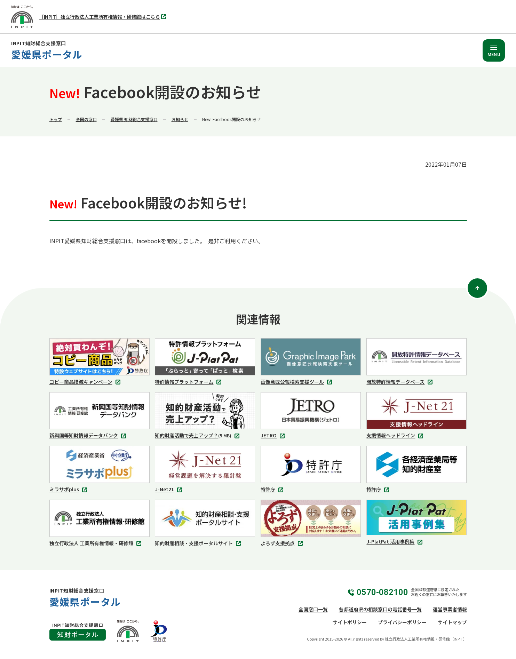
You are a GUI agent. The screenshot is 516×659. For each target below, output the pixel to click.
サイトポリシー (350, 622)
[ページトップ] (477, 288)
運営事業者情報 (450, 609)
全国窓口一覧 (313, 609)
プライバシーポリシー (402, 622)
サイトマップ (452, 622)
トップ (55, 119)
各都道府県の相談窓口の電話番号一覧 (380, 609)
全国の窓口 (86, 119)
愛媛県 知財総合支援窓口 (134, 119)
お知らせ (180, 119)
